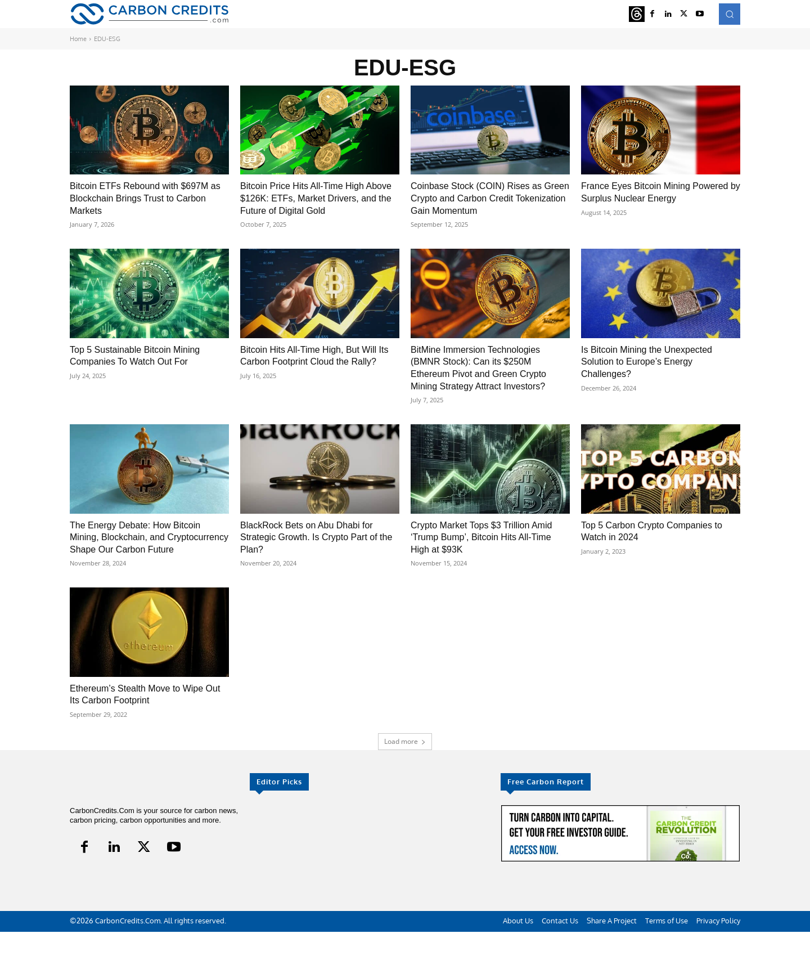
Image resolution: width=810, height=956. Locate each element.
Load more (405, 765)
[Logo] (149, 13)
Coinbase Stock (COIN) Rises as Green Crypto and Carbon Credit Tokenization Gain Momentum (484, 198)
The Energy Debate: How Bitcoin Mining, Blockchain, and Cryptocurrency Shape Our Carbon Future (148, 555)
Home (78, 39)
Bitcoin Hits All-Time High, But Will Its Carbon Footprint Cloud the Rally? (316, 373)
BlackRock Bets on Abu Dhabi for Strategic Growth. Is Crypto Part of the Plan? (317, 549)
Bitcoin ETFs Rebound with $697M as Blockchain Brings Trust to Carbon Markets (148, 198)
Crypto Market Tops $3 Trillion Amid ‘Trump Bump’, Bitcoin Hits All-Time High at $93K (490, 549)
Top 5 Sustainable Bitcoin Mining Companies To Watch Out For (143, 367)
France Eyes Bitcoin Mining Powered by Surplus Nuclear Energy (645, 198)
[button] (729, 14)
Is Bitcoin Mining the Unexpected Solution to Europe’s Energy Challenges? (654, 373)
